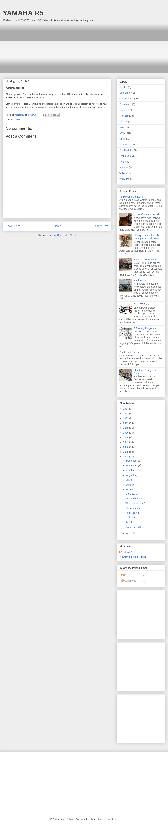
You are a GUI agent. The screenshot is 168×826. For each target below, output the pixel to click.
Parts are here (133, 512)
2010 (126, 427)
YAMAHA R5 (23, 13)
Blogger (114, 819)
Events (123, 110)
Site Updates (126, 150)
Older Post (101, 226)
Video (122, 173)
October (130, 470)
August (130, 475)
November (132, 465)
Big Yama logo (133, 508)
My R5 (17, 119)
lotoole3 (127, 552)
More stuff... (131, 493)
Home (57, 226)
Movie (122, 127)
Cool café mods (133, 498)
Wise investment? (135, 503)
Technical (124, 156)
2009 (126, 432)
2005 (126, 451)
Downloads (125, 104)
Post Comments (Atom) (64, 235)
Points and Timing (129, 352)
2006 (126, 447)
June (129, 484)
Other (122, 138)
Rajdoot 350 (140, 280)
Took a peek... (133, 517)
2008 (126, 437)
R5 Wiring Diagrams (145, 328)
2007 (126, 442)
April (129, 533)
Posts (125, 575)
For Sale (124, 115)
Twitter (123, 161)
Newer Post (13, 226)
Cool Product (126, 98)
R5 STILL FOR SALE (145, 259)
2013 (126, 413)
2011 (126, 423)
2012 (126, 418)
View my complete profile (132, 556)
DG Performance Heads (147, 214)
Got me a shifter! (134, 527)
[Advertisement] (50, 47)
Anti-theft (130, 522)
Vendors (123, 167)
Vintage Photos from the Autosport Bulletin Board (147, 237)
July (128, 479)
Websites (124, 179)
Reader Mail (125, 144)
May (128, 489)
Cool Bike (124, 92)
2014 (126, 408)
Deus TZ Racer (142, 304)
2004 (126, 456)
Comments (128, 580)
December (132, 460)
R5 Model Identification (131, 196)
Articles (123, 87)
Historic (123, 121)
